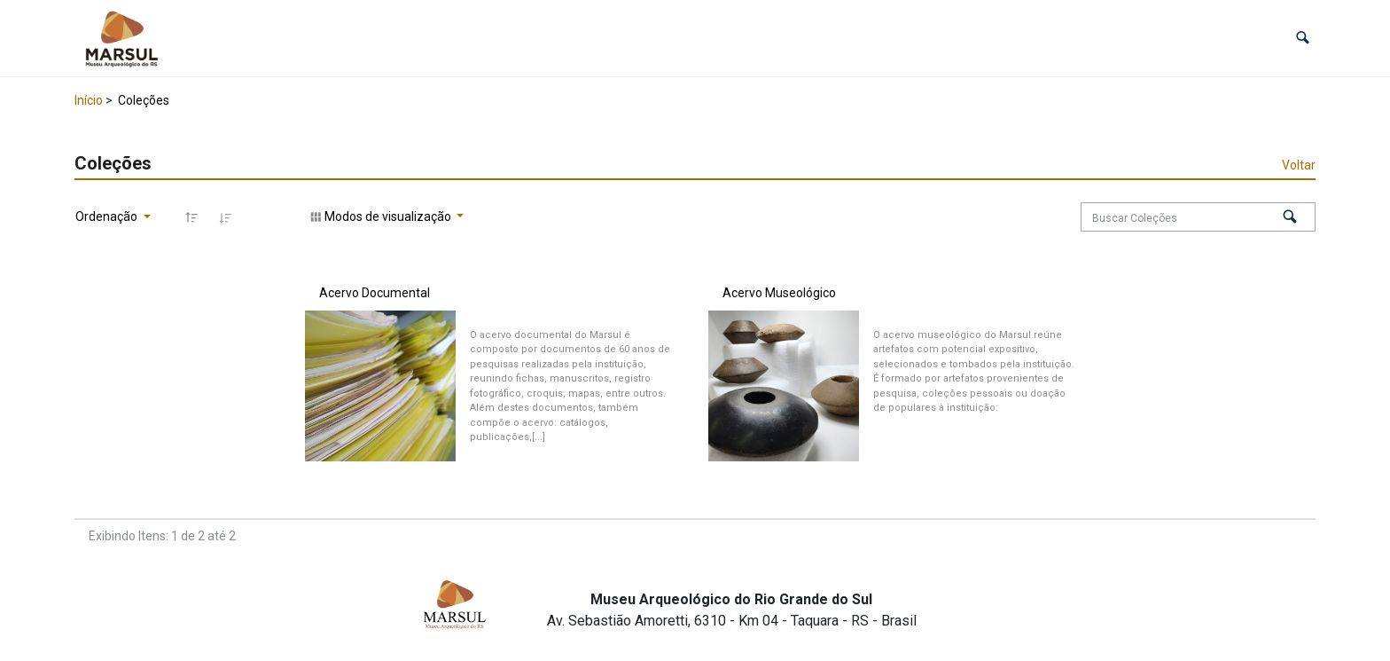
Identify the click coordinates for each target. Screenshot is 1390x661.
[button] (1303, 37)
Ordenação (107, 216)
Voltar (1299, 165)
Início (88, 100)
